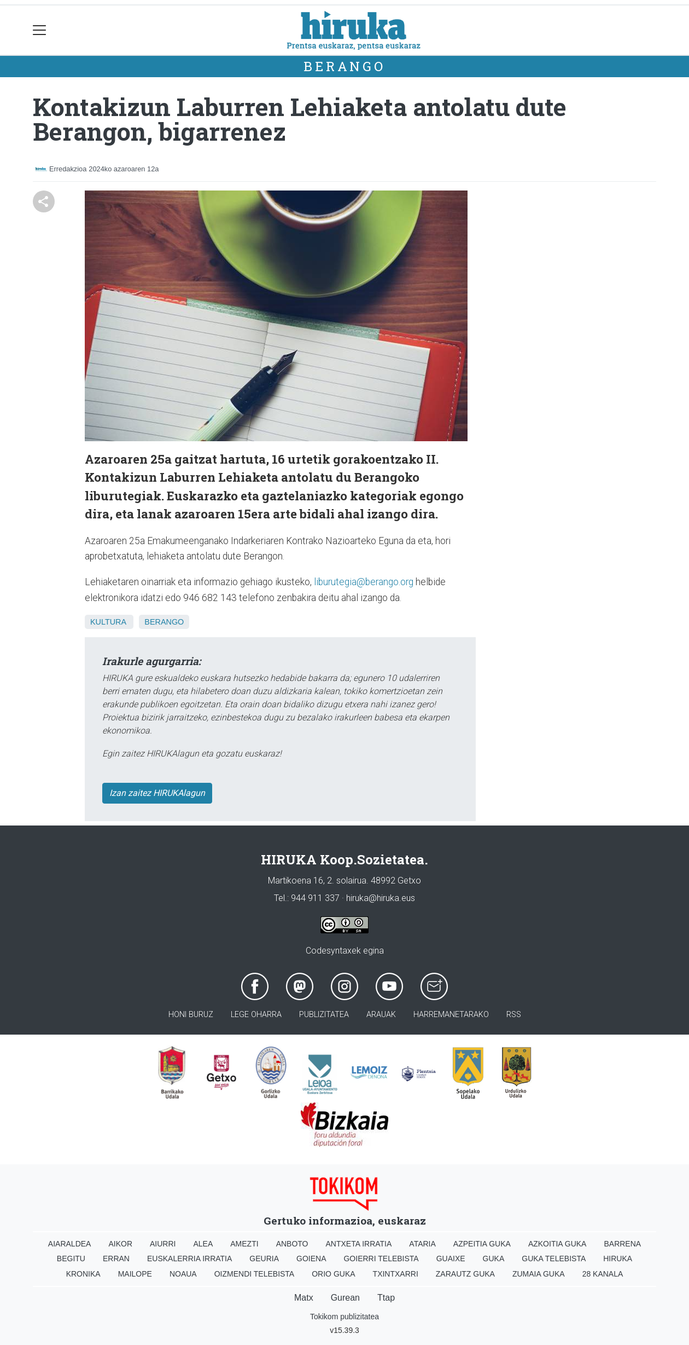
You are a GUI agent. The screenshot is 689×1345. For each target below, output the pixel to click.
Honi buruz (190, 1014)
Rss (513, 1014)
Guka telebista (554, 1258)
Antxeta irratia (359, 1243)
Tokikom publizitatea (344, 1316)
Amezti (244, 1243)
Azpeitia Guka (482, 1243)
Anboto (292, 1243)
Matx (303, 1297)
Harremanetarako (451, 1014)
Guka (494, 1258)
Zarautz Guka (465, 1273)
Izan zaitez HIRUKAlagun (157, 793)
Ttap (386, 1297)
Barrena (622, 1243)
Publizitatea (324, 1014)
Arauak (381, 1014)
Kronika (83, 1273)
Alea (203, 1243)
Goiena (311, 1258)
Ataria (422, 1243)
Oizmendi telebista (254, 1273)
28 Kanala (602, 1273)
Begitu (71, 1258)
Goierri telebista (380, 1258)
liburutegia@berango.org (363, 581)
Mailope (135, 1273)
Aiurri (163, 1243)
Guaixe (450, 1258)
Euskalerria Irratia (189, 1258)
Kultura (108, 621)
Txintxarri (395, 1273)
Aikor (120, 1243)
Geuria (264, 1258)
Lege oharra (256, 1014)
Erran (116, 1258)
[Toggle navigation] (39, 30)
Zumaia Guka (538, 1273)
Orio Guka (333, 1273)
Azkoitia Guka (557, 1243)
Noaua (183, 1273)
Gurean (345, 1297)
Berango (344, 66)
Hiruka (617, 1258)
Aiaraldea (69, 1243)
